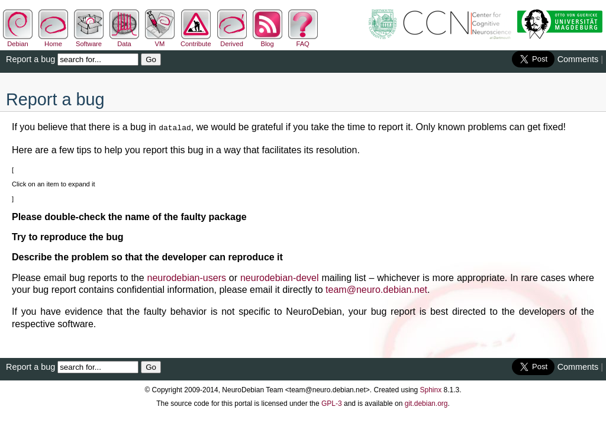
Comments (578, 59)
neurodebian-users (186, 277)
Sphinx (431, 389)
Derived (232, 40)
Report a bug (30, 59)
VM (160, 40)
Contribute (195, 40)
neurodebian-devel (279, 277)
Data (124, 40)
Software (89, 40)
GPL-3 (331, 402)
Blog (267, 40)
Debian (18, 40)
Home (53, 40)
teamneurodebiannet (376, 288)
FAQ (303, 40)
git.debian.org (426, 402)
